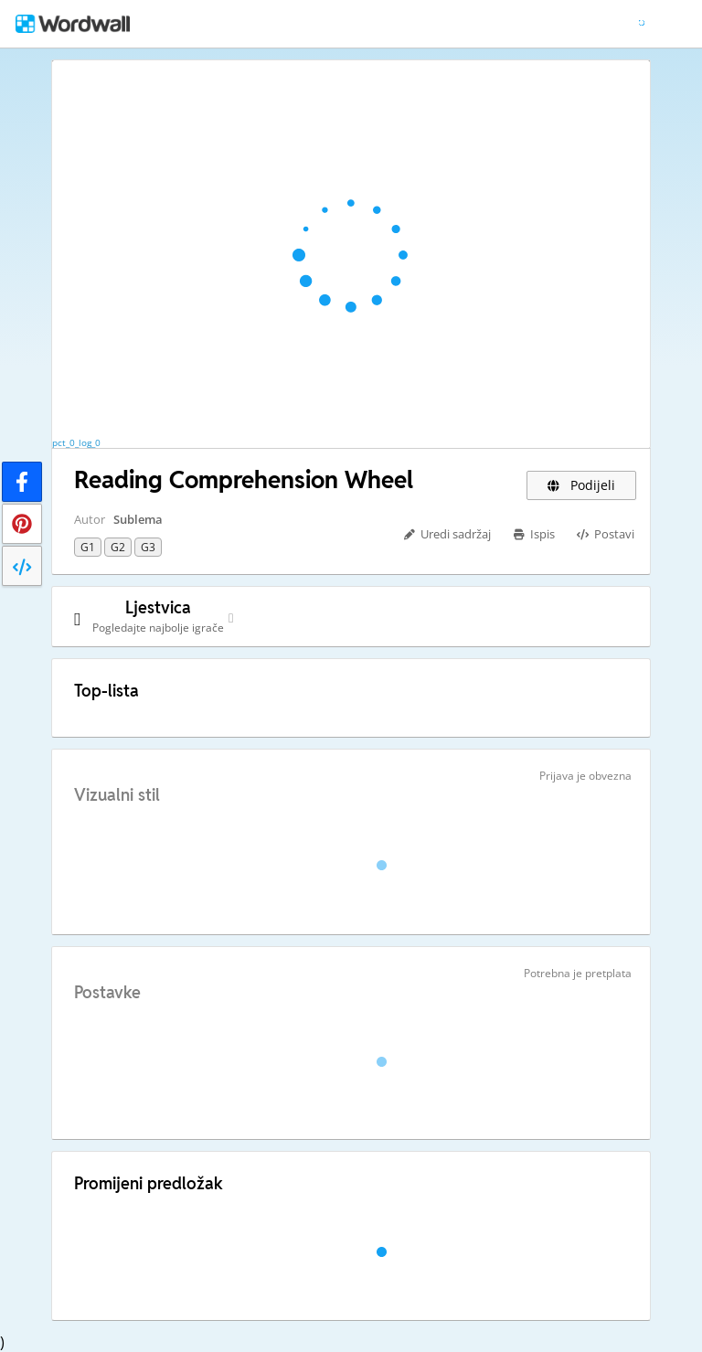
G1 (87, 547)
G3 (148, 547)
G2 (118, 547)
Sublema (138, 519)
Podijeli (582, 485)
